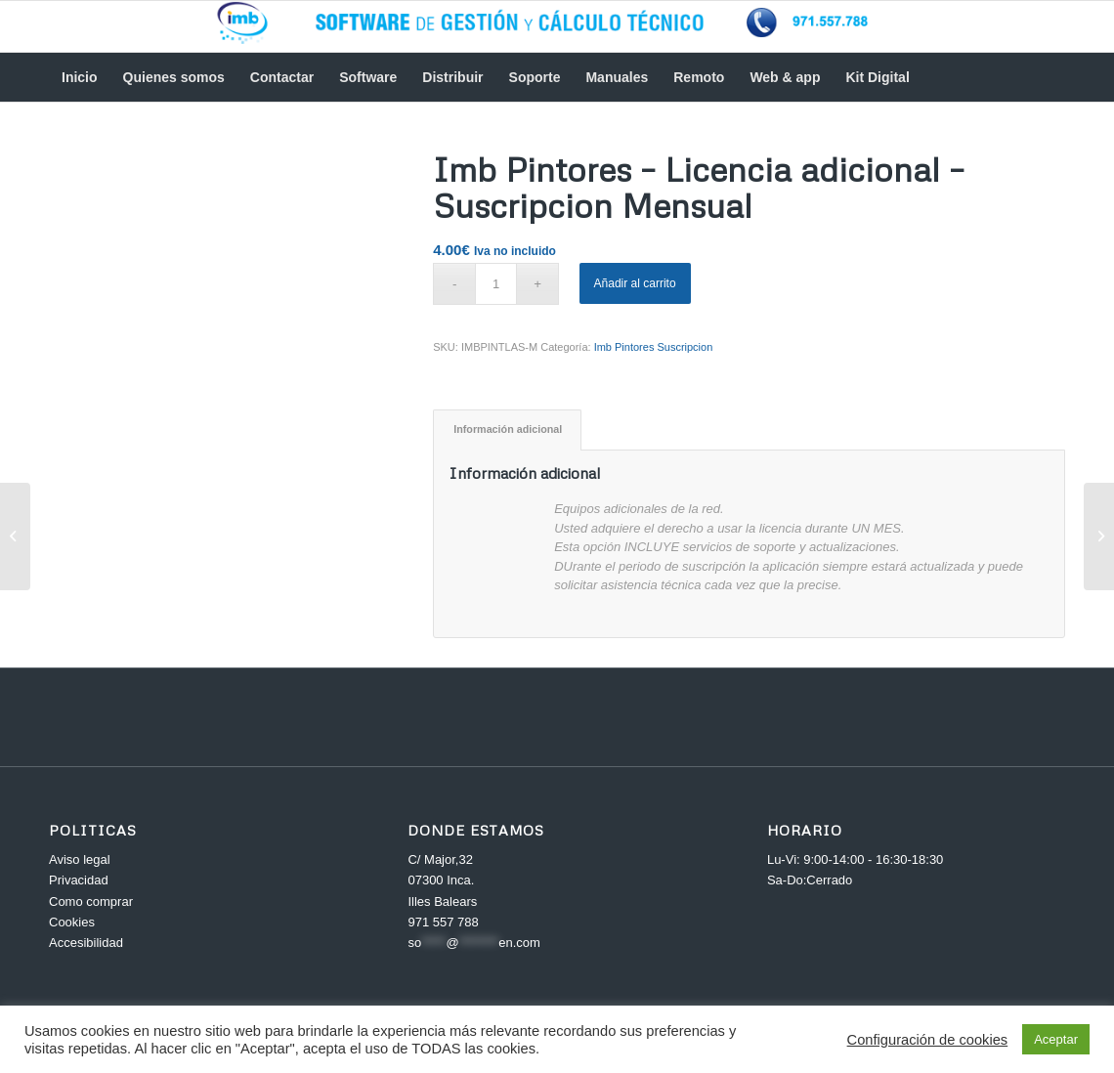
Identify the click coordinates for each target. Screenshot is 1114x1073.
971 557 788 (442, 922)
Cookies (72, 922)
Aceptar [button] (1056, 1039)
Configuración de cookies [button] (927, 1040)
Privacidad (78, 880)
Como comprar (91, 901)
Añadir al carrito (635, 283)
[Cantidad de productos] (496, 284)
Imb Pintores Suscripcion (653, 347)
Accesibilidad (86, 942)
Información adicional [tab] (507, 429)
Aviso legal (79, 859)
